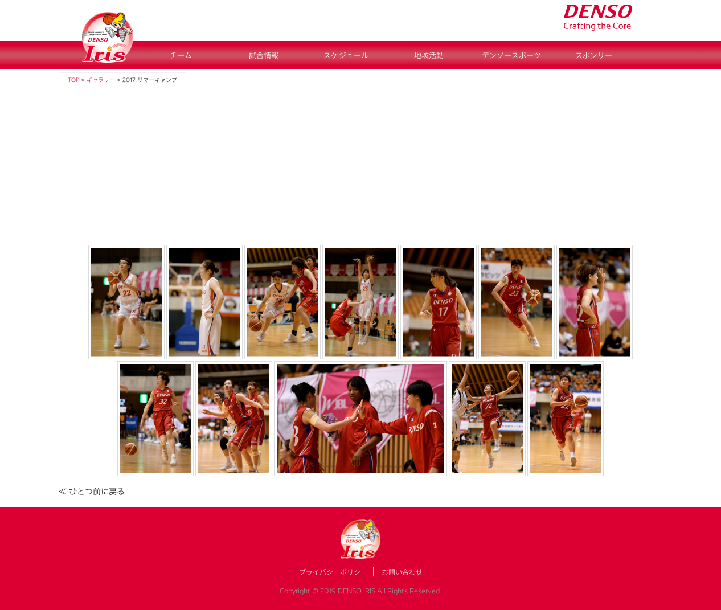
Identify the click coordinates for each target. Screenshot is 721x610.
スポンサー (593, 55)
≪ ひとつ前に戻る (92, 491)
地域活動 (429, 55)
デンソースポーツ (511, 55)
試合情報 (263, 55)
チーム (181, 55)
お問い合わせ (402, 571)
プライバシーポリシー (333, 571)
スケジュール (345, 55)
